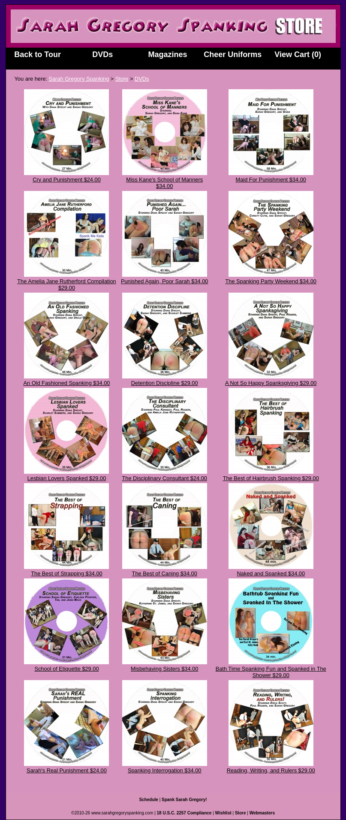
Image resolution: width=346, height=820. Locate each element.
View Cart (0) (297, 54)
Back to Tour (37, 54)
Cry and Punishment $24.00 (67, 179)
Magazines (167, 54)
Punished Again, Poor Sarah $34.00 (164, 281)
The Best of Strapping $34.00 (66, 573)
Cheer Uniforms (233, 54)
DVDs (102, 54)
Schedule (148, 799)
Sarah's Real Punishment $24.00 (67, 770)
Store (122, 79)
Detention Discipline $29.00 (164, 383)
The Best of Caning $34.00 (164, 573)
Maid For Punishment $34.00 (271, 179)
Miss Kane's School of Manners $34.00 (164, 182)
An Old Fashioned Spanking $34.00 (66, 383)
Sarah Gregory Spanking (78, 79)
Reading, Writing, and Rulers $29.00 (271, 770)
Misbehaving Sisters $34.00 (164, 669)
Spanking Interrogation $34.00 (164, 770)
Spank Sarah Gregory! (184, 799)
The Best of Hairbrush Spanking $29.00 (271, 478)
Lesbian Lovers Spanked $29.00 (66, 478)
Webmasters (262, 813)
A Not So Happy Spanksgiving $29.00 (270, 383)
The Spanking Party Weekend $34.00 (270, 281)
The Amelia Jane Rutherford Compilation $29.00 (66, 284)
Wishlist (223, 813)
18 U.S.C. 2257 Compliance (184, 813)
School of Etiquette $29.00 (66, 669)
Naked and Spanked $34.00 (271, 573)
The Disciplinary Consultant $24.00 (164, 478)
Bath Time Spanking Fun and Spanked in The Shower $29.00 (271, 672)
